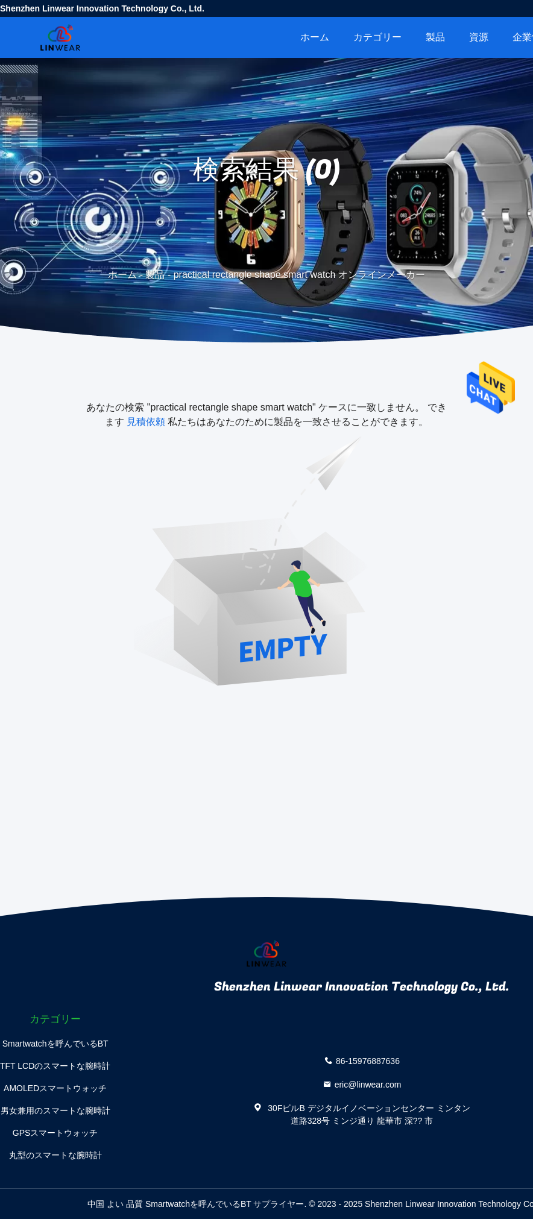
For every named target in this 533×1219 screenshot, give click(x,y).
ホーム (314, 37)
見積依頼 (146, 422)
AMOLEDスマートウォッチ (55, 1088)
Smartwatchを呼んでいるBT (55, 1043)
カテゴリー (377, 37)
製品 (435, 37)
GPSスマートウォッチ (55, 1133)
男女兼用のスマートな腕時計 (55, 1110)
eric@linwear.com (368, 1084)
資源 (478, 37)
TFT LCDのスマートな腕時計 (55, 1066)
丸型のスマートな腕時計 (55, 1155)
